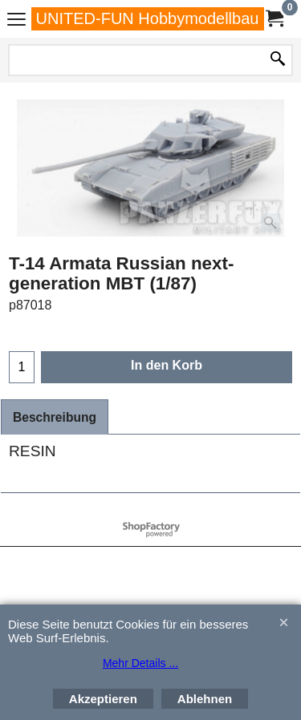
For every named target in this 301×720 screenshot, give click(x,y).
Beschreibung (54, 417)
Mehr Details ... (140, 663)
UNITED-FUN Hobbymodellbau (147, 18)
